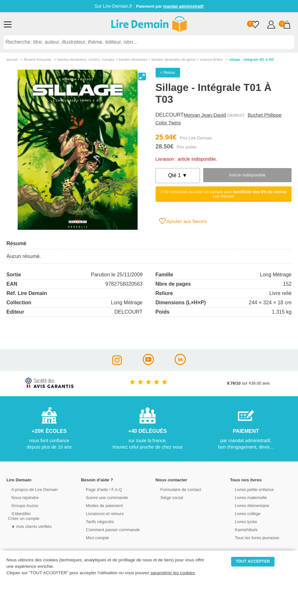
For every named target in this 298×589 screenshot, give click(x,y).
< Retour (167, 72)
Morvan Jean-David (205, 115)
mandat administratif (183, 6)
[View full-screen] (142, 76)
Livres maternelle (247, 497)
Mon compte (94, 537)
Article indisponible (247, 175)
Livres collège (244, 513)
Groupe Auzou (21, 505)
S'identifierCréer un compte (23, 516)
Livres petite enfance (250, 489)
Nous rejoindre (21, 497)
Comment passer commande (109, 529)
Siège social (168, 497)
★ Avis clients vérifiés (28, 526)
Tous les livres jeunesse (253, 537)
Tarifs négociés (96, 521)
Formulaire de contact (177, 489)
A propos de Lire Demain (30, 489)
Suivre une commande (103, 497)
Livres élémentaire (248, 505)
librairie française (37, 59)
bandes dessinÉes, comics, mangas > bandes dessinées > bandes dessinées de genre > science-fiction (140, 59)
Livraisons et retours (101, 513)
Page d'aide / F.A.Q (100, 489)
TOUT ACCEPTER (253, 561)
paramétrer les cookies (172, 572)
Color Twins (168, 122)
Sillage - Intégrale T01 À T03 (251, 59)
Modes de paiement (101, 505)
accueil (12, 59)
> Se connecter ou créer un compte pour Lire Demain (223, 194)
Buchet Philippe (265, 115)
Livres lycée (242, 521)
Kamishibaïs (242, 529)
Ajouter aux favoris (183, 221)
